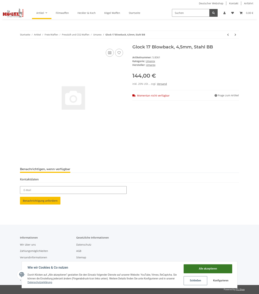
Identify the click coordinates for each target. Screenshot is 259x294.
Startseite (134, 13)
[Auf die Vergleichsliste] (110, 53)
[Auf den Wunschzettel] (119, 53)
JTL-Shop (240, 289)
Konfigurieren (220, 280)
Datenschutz (83, 244)
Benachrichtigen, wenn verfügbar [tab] (45, 169)
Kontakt (233, 3)
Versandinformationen (33, 257)
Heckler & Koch (87, 13)
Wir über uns (28, 244)
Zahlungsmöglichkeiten (34, 251)
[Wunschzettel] (232, 13)
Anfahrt (248, 3)
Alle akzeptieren (208, 268)
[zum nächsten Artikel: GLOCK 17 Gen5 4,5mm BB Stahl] (235, 35)
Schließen (195, 280)
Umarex (150, 61)
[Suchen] (191, 13)
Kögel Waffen (112, 13)
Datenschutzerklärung (40, 282)
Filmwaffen (62, 13)
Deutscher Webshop (211, 3)
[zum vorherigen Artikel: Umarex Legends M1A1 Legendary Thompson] (228, 35)
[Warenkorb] (246, 13)
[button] (224, 13)
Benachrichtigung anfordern (40, 200)
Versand (162, 84)
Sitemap (81, 257)
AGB (78, 251)
